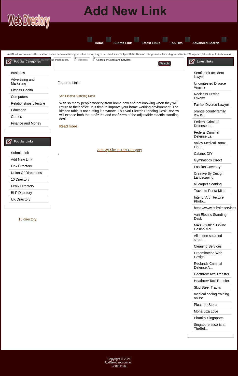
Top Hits (176, 43)
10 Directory (20, 179)
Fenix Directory (22, 186)
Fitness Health (22, 90)
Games (16, 117)
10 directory (27, 219)
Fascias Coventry (207, 167)
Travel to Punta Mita (209, 191)
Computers (19, 97)
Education (18, 110)
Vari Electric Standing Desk (77, 96)
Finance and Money (26, 123)
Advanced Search (205, 43)
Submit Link (122, 43)
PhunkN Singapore (208, 318)
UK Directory (20, 199)
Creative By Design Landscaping (209, 175)
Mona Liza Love (206, 311)
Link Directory (21, 166)
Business (83, 60)
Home (99, 43)
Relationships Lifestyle (28, 103)
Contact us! (119, 366)
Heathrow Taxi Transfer (211, 274)
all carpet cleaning (208, 184)
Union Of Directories (26, 173)
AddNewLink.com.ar (118, 362)
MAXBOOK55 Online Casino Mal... (210, 227)
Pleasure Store (205, 305)
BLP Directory (21, 193)
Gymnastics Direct (208, 160)
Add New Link (21, 159)
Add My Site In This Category (119, 150)
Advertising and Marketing (23, 81)
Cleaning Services (208, 246)
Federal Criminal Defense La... (206, 124)
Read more (68, 126)
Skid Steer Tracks (207, 287)
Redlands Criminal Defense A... (208, 265)
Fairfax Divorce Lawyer (211, 105)
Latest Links (150, 43)
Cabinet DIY (203, 154)
